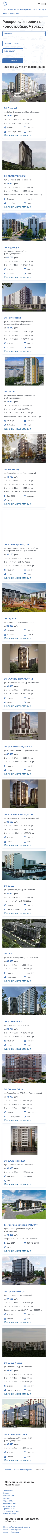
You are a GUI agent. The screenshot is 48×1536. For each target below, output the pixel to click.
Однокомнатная (9, 1503)
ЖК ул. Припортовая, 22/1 (16, 544)
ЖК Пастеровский (12, 318)
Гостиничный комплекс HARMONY (21, 1225)
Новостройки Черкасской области (16, 1527)
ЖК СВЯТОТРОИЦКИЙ (14, 176)
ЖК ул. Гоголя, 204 (13, 1022)
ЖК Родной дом (11, 247)
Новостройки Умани (11, 1532)
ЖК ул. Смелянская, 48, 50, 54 (18, 679)
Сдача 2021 (8, 1501)
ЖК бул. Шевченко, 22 (14, 1291)
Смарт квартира (9, 1514)
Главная (7, 1470)
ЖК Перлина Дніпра (13, 1089)
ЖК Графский (10, 108)
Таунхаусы (42, 9)
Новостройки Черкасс (23, 1470)
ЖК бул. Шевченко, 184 (15, 1161)
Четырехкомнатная (11, 1511)
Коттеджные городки (28, 9)
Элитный (7, 1498)
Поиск (14, 61)
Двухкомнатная (9, 1506)
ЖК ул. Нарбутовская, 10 (16, 1434)
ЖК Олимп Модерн (13, 1363)
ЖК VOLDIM (9, 392)
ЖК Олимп (9, 886)
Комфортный (8, 1496)
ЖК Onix (8, 954)
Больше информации (17, 135)
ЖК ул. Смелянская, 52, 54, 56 (18, 814)
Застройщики (7, 9)
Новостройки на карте (11, 13)
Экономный (8, 1490)
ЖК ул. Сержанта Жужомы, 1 (18, 747)
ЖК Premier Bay (11, 469)
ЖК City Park (10, 618)
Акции (16, 9)
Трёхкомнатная (9, 1509)
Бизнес (6, 1493)
